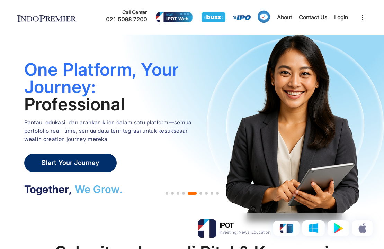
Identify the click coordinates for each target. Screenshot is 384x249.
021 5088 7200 (126, 19)
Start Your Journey (70, 162)
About (284, 17)
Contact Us (313, 17)
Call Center (134, 12)
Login (341, 17)
